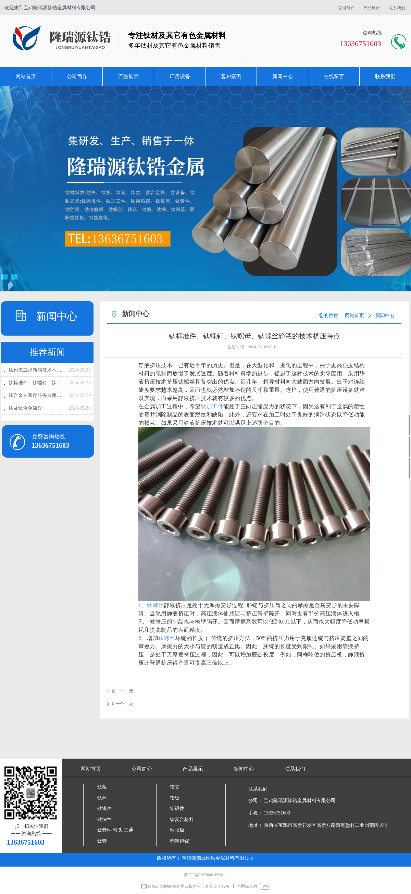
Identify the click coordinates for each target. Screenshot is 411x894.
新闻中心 (385, 315)
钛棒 (102, 797)
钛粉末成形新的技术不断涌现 (37, 370)
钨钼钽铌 (179, 841)
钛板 (102, 786)
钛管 (102, 841)
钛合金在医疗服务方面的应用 (37, 395)
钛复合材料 (182, 819)
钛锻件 (104, 808)
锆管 (174, 786)
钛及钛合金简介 (25, 408)
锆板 (174, 797)
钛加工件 (212, 406)
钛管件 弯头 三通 (115, 830)
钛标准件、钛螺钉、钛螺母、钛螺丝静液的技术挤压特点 (37, 382)
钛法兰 (104, 819)
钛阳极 (177, 830)
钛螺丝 (155, 605)
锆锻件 (177, 808)
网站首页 (354, 315)
